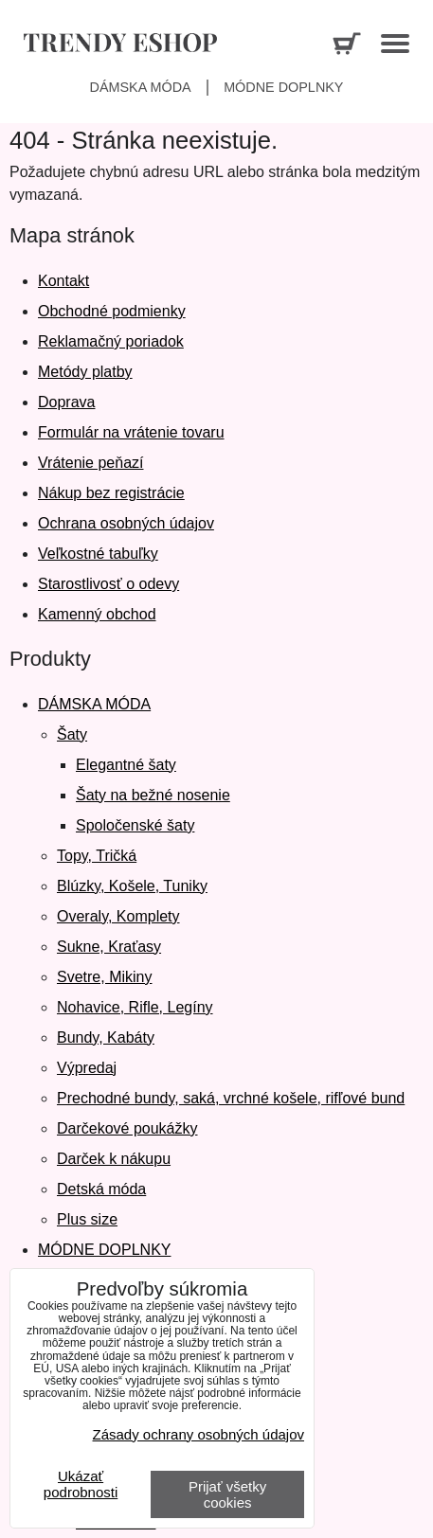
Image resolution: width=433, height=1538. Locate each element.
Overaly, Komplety (118, 916)
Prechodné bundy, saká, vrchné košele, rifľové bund (231, 1098)
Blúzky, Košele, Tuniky (132, 886)
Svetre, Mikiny (104, 977)
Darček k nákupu (114, 1159)
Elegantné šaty (126, 765)
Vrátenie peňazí (90, 463)
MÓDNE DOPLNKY (104, 1250)
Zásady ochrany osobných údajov (198, 1434)
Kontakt (63, 281)
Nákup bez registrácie (111, 493)
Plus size (87, 1219)
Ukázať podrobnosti (80, 1484)
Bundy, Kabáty (105, 1037)
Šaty (72, 734)
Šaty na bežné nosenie (153, 795)
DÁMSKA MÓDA (94, 704)
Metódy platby (85, 372)
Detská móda (101, 1189)
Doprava (66, 402)
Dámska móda (140, 87)
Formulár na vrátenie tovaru (131, 432)
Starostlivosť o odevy (108, 584)
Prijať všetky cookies (227, 1494)
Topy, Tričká (96, 856)
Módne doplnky (283, 87)
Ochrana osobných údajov (126, 523)
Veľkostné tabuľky (98, 553)
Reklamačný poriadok (111, 341)
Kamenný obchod (97, 614)
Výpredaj (87, 1068)
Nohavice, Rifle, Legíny (135, 1007)
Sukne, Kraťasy (109, 947)
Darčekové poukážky (127, 1128)
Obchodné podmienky (112, 311)
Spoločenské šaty (135, 825)
